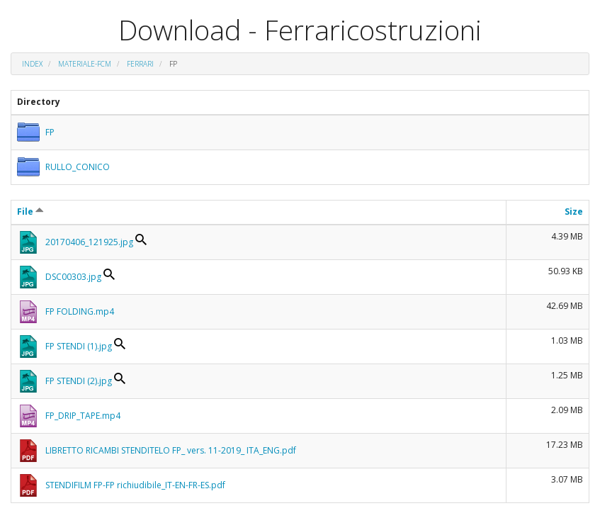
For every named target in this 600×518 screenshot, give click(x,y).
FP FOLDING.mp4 (79, 311)
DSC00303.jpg (73, 277)
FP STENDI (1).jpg (78, 346)
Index (32, 64)
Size (574, 211)
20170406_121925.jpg (89, 242)
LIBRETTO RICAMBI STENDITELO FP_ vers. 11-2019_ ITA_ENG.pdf (170, 450)
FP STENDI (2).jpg (78, 381)
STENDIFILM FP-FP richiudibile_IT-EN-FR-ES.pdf (135, 485)
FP (50, 132)
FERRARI (140, 64)
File (30, 211)
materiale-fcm (84, 64)
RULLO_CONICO (77, 167)
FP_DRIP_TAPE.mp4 (82, 416)
